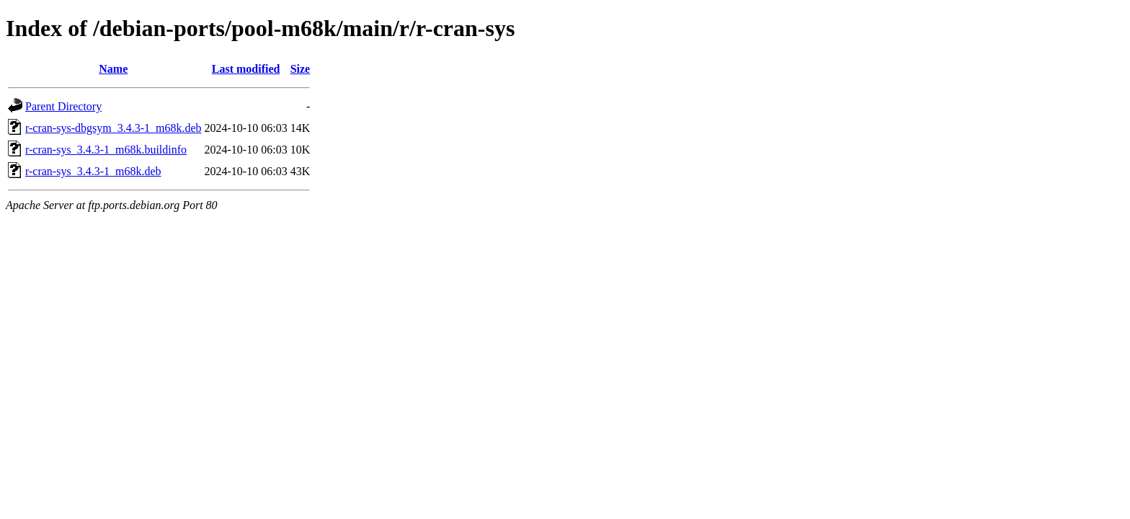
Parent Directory (63, 106)
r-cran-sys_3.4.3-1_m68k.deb (93, 171)
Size (300, 69)
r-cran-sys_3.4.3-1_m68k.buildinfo (106, 149)
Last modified (246, 69)
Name (113, 69)
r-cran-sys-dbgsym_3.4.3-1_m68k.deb (113, 128)
